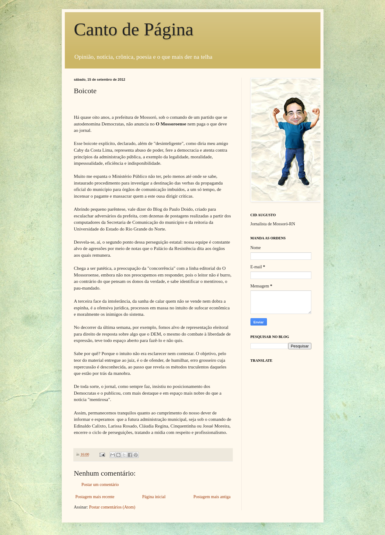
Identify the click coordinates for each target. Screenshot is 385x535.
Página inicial (154, 497)
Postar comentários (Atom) (112, 507)
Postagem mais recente (94, 497)
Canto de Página (134, 29)
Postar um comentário (100, 484)
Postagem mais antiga (211, 497)
